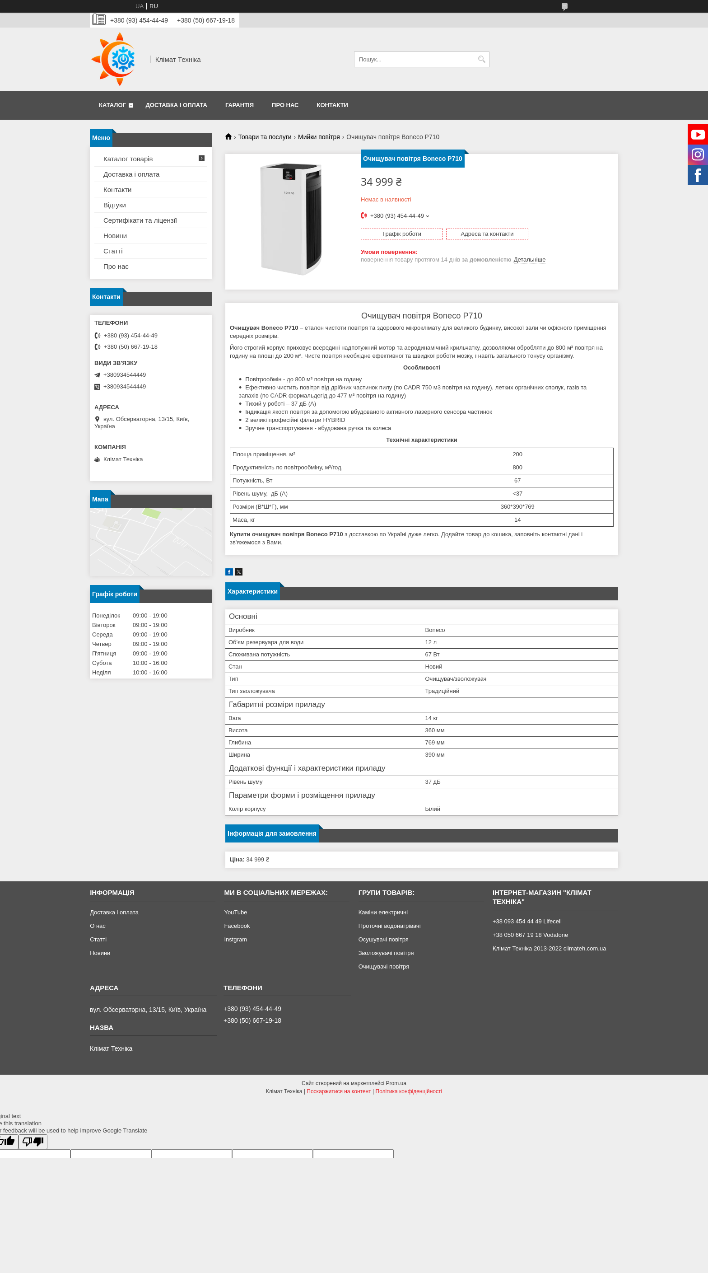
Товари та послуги (264, 136)
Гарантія (239, 105)
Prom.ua (396, 1083)
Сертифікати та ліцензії (140, 220)
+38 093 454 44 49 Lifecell (527, 921)
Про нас (285, 105)
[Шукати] (481, 59)
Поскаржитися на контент (339, 1091)
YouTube (235, 912)
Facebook (237, 925)
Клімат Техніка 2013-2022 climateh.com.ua (549, 948)
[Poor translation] (33, 1141)
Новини (115, 235)
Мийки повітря (319, 136)
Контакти (332, 105)
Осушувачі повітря (384, 939)
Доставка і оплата (176, 105)
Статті (113, 251)
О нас (98, 925)
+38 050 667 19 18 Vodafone (530, 934)
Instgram (235, 939)
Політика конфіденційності (409, 1091)
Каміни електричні (383, 912)
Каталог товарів (128, 159)
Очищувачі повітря (384, 966)
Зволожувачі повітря (386, 953)
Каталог (112, 105)
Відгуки (114, 205)
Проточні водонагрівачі (390, 925)
